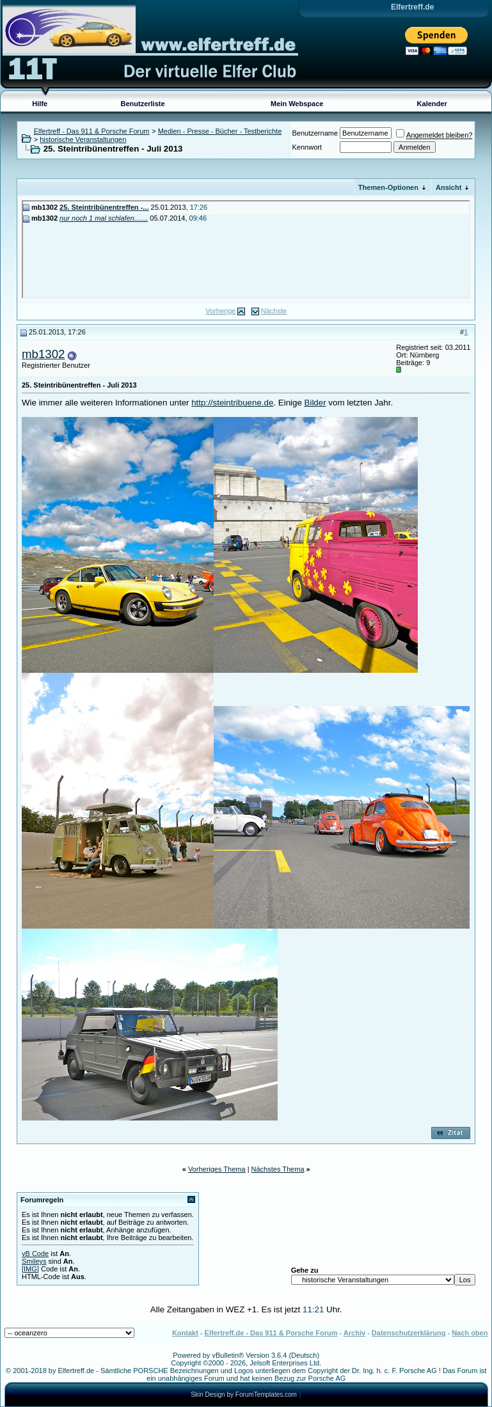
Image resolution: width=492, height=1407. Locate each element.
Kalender (432, 103)
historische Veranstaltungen (83, 139)
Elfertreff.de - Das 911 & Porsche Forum (271, 1333)
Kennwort (307, 147)
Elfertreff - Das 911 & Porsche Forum (92, 131)
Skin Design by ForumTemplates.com (244, 1394)
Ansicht (448, 187)
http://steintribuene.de (232, 402)
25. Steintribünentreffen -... (104, 207)
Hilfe (39, 103)
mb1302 (43, 354)
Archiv (354, 1333)
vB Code (35, 1253)
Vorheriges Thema (217, 1169)
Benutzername (315, 133)
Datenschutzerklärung (409, 1333)
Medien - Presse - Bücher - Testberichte (220, 131)
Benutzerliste (143, 103)
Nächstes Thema (278, 1169)
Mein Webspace (297, 103)
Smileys (34, 1261)
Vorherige (220, 311)
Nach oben (470, 1333)
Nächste (274, 311)
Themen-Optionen (388, 187)
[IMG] (30, 1269)
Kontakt (185, 1333)
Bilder (315, 402)
